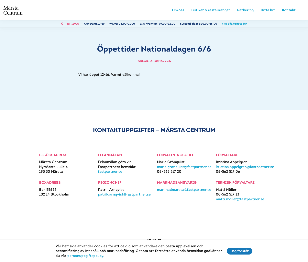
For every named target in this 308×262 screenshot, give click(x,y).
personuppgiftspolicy (85, 255)
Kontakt (289, 10)
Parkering (245, 10)
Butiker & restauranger (210, 10)
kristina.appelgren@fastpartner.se (245, 167)
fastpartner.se (110, 172)
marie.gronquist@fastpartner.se (184, 167)
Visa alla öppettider (234, 24)
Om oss (178, 10)
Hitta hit (268, 10)
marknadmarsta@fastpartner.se (184, 190)
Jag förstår (240, 251)
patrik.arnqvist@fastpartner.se (124, 195)
